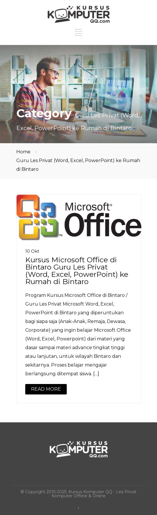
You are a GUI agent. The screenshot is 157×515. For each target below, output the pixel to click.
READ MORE (46, 389)
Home (23, 152)
